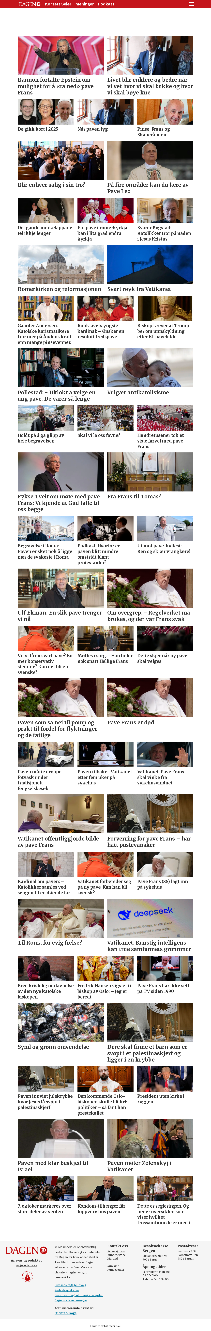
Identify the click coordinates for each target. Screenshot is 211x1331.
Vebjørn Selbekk (26, 1265)
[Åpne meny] (191, 4)
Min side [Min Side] (113, 1266)
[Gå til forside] (29, 4)
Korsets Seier (58, 4)
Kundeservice (116, 1255)
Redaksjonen (116, 1251)
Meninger (84, 4)
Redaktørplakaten (67, 1290)
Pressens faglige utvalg (70, 1285)
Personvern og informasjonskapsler (79, 1295)
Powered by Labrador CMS (105, 1326)
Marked (112, 1258)
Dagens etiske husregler (71, 1300)
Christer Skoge (65, 1313)
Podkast (106, 4)
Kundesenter (115, 1269)
